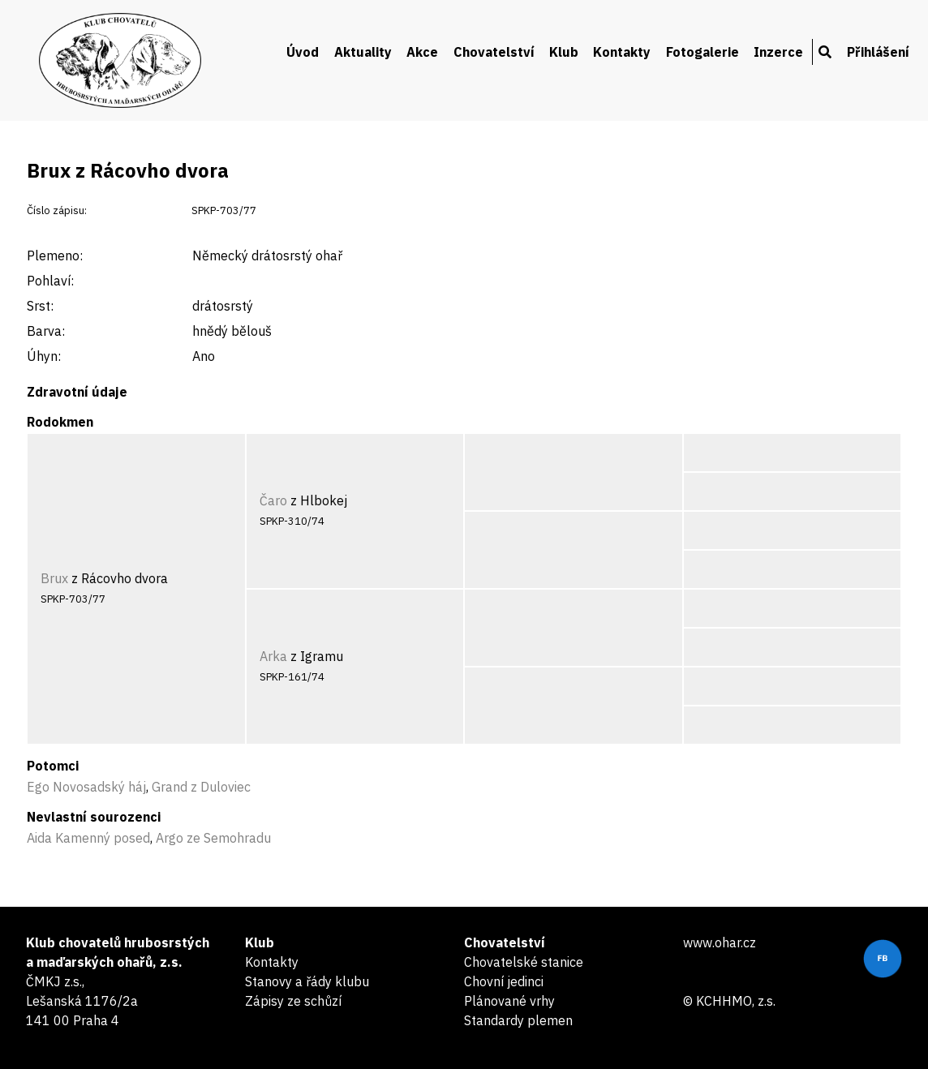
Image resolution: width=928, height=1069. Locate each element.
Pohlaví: (50, 281)
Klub (563, 52)
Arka (273, 656)
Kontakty (622, 52)
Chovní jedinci (503, 981)
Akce (422, 52)
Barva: (46, 331)
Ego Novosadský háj (86, 787)
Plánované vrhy (509, 1001)
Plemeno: (55, 255)
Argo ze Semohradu (213, 838)
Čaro (273, 500)
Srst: (40, 306)
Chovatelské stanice (523, 962)
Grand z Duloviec (201, 787)
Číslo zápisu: (57, 210)
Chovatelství (494, 52)
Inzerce (778, 52)
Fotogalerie (702, 52)
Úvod (302, 52)
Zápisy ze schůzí (293, 1001)
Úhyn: (44, 356)
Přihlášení (878, 52)
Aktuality (363, 52)
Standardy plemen (518, 1020)
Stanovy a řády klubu (307, 981)
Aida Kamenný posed (88, 838)
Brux (54, 578)
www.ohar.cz (719, 942)
